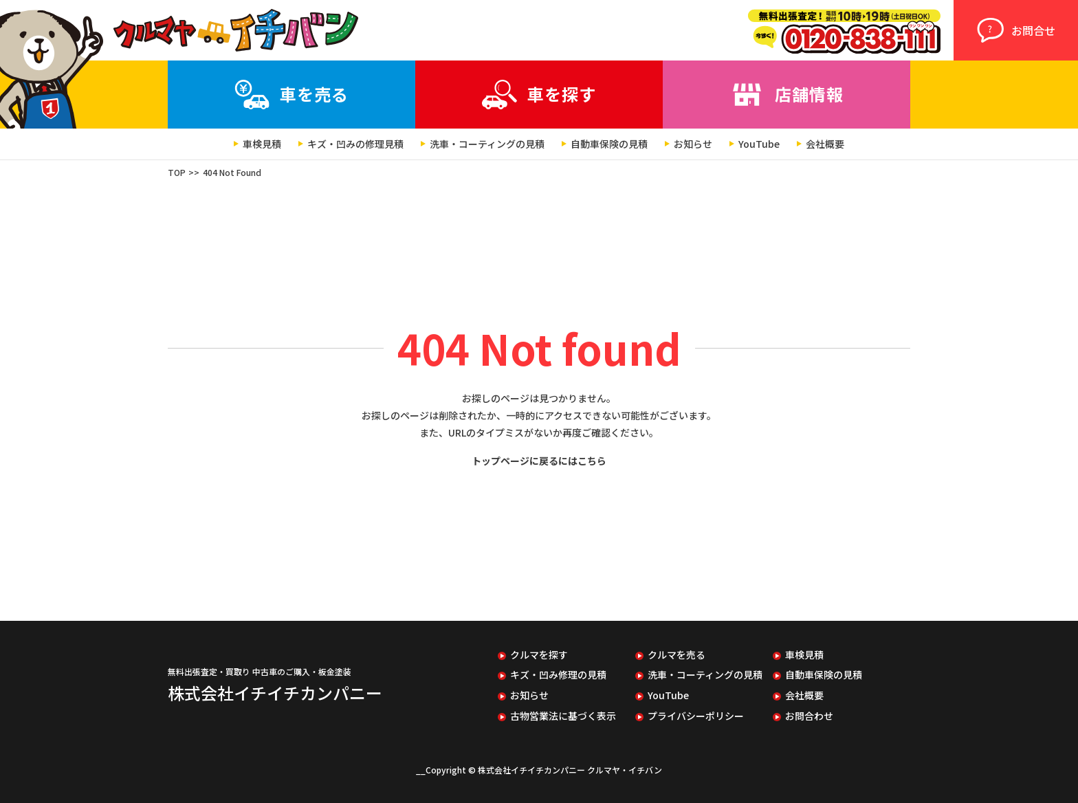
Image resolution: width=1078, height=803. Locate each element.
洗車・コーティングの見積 (487, 144)
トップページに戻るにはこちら (539, 461)
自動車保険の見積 (609, 144)
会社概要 (825, 144)
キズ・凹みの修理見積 (355, 144)
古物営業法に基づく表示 (563, 716)
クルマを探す (539, 654)
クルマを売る (676, 654)
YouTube (759, 144)
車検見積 (262, 144)
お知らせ (693, 144)
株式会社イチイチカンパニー (275, 693)
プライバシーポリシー (696, 716)
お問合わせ (809, 716)
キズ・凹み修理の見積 (558, 674)
